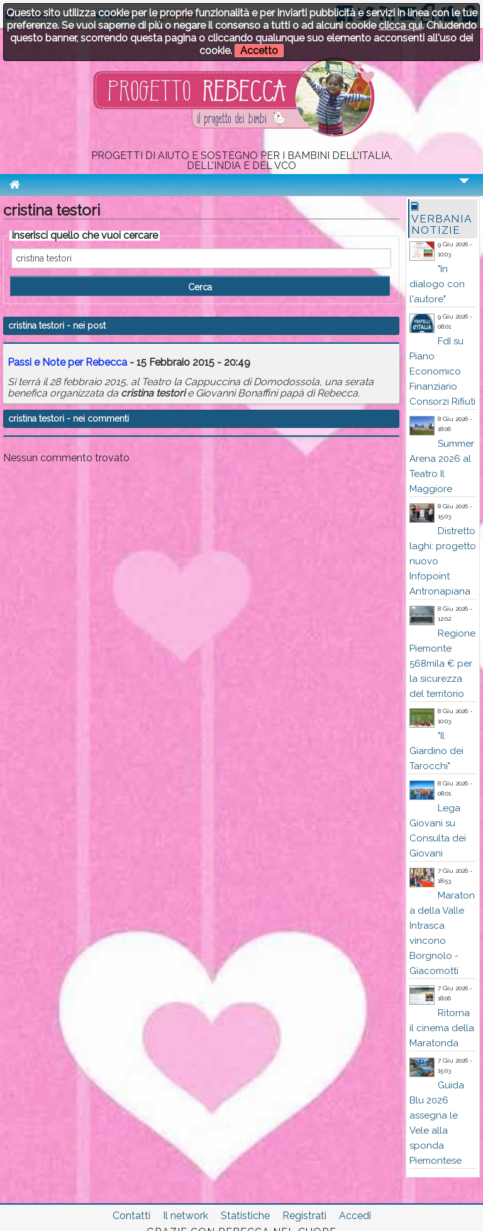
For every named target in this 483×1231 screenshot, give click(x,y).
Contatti (131, 1216)
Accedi (355, 1216)
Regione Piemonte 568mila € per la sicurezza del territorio (442, 663)
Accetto (259, 51)
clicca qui (400, 25)
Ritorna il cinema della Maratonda (441, 1028)
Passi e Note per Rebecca (67, 362)
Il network (185, 1216)
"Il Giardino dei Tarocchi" (436, 751)
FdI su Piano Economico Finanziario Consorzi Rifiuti (442, 371)
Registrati (304, 1216)
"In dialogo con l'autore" (437, 284)
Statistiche (245, 1216)
